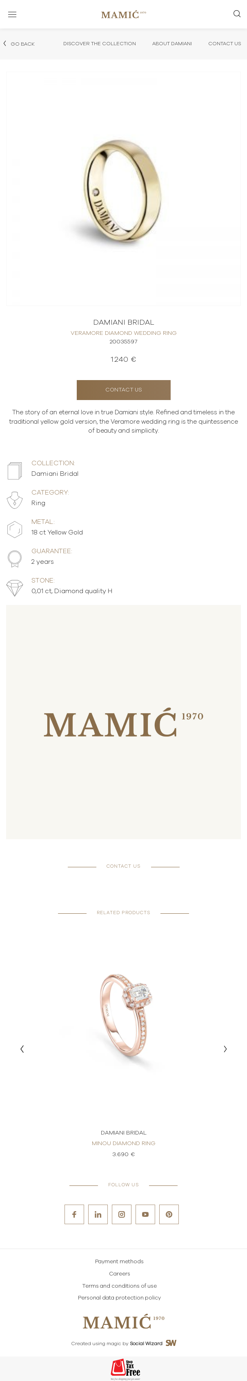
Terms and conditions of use (119, 1286)
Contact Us (224, 43)
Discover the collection (99, 43)
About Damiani (172, 43)
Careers (119, 1274)
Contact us (123, 390)
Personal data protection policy (119, 1298)
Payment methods (119, 1261)
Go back (18, 43)
